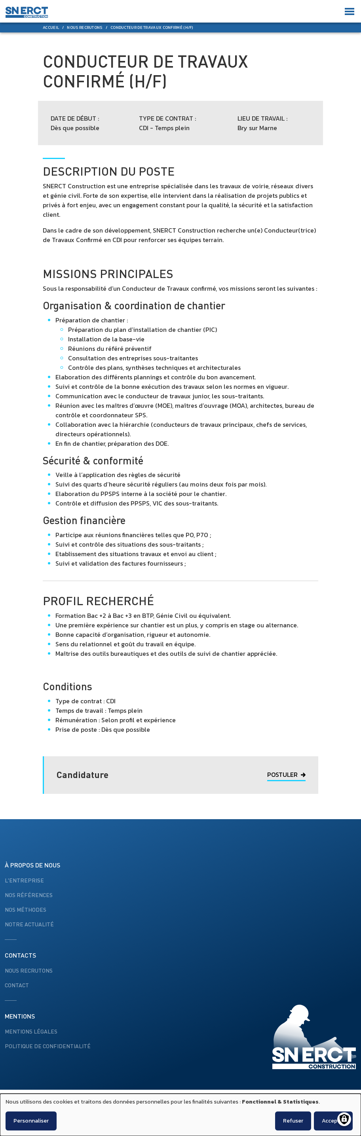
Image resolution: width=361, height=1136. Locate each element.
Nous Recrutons (84, 27)
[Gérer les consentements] (344, 1119)
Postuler (286, 774)
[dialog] (180, 1115)
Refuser (293, 1121)
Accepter (333, 1121)
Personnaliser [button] (31, 1121)
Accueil (51, 27)
